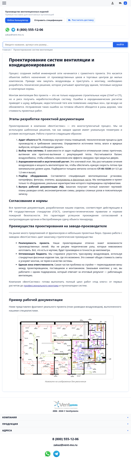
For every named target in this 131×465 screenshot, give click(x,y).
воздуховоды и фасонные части (73, 179)
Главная (6, 49)
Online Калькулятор (17, 20)
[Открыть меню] (4, 3)
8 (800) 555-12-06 (30, 29)
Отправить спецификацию (48, 20)
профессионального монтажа (41, 285)
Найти (120, 45)
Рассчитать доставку (81, 20)
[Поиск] (57, 44)
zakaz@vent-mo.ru (14, 34)
